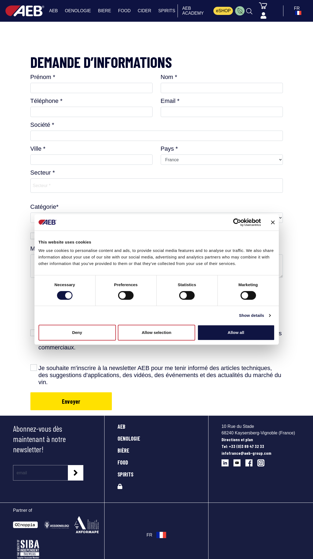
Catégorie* (44, 206)
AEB (121, 426)
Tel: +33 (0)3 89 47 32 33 (243, 446)
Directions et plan (237, 439)
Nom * (169, 77)
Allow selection (156, 332)
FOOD (123, 462)
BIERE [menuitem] (104, 10)
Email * (170, 100)
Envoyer (71, 401)
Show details (251, 315)
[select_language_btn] (297, 11)
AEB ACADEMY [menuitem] (193, 10)
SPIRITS (125, 474)
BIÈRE (123, 450)
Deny (77, 332)
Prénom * (42, 77)
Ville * (38, 148)
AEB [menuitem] (53, 10)
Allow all (236, 332)
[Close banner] (273, 222)
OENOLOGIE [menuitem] (78, 10)
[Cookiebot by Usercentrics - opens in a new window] (237, 222)
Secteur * (42, 172)
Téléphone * (46, 100)
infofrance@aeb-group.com (246, 453)
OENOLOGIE (129, 438)
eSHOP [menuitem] (223, 10)
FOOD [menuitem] (124, 10)
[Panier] (263, 5)
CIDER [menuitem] (144, 10)
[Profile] (263, 15)
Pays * (169, 148)
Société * (42, 124)
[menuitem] (240, 10)
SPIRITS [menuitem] (166, 10)
